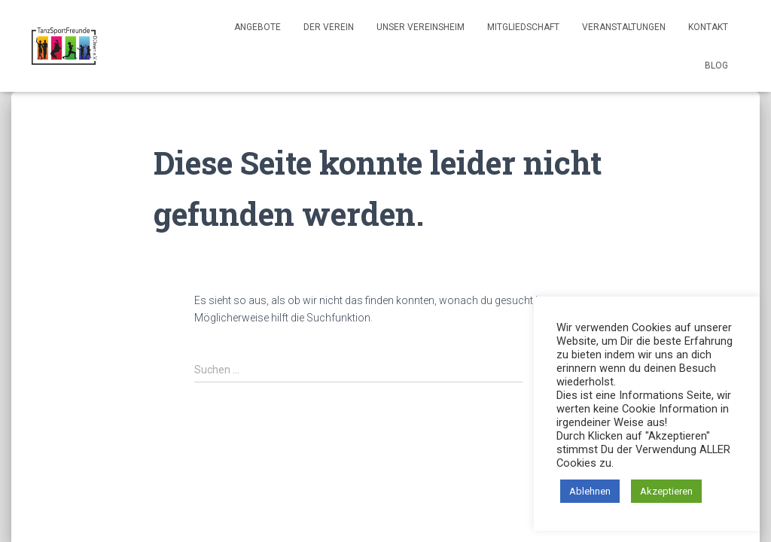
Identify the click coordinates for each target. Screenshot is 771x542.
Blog (716, 65)
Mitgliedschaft (523, 27)
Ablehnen (590, 491)
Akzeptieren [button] (666, 491)
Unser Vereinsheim (420, 27)
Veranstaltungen (624, 27)
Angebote (257, 27)
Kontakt (708, 27)
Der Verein (328, 27)
